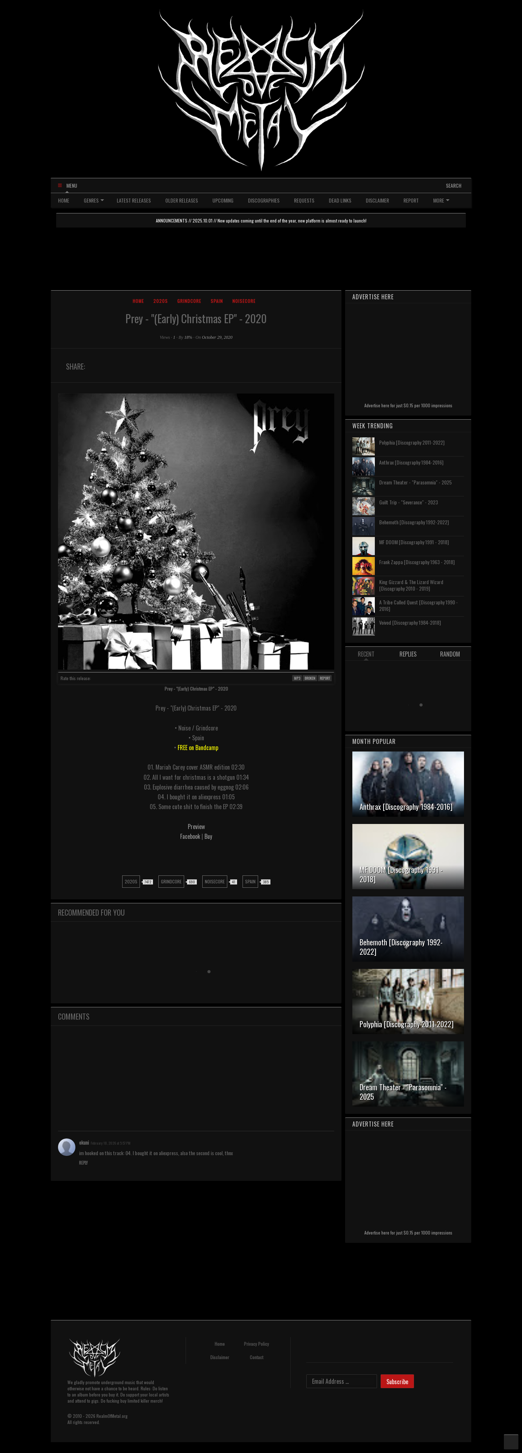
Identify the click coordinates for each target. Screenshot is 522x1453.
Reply (83, 1163)
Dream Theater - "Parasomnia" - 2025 (415, 482)
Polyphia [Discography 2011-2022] (411, 442)
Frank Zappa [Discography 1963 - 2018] (417, 562)
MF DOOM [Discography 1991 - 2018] (414, 542)
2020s (160, 301)
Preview (196, 826)
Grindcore (189, 301)
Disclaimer (219, 1357)
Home (138, 301)
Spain (217, 301)
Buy (208, 836)
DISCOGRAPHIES (263, 200)
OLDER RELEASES (181, 200)
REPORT (411, 200)
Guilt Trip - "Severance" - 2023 (408, 502)
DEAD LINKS (340, 200)
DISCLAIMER (377, 200)
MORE (441, 200)
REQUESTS (304, 200)
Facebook (191, 836)
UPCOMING (222, 200)
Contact (256, 1357)
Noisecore (244, 301)
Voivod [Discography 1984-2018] (410, 622)
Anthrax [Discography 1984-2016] (411, 462)
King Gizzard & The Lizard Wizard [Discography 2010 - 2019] (411, 585)
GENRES (94, 200)
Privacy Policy (256, 1344)
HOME (63, 200)
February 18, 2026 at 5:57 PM (110, 1143)
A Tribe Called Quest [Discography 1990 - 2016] (418, 605)
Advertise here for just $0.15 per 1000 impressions (408, 405)
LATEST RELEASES (134, 200)
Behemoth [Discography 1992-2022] (414, 522)
